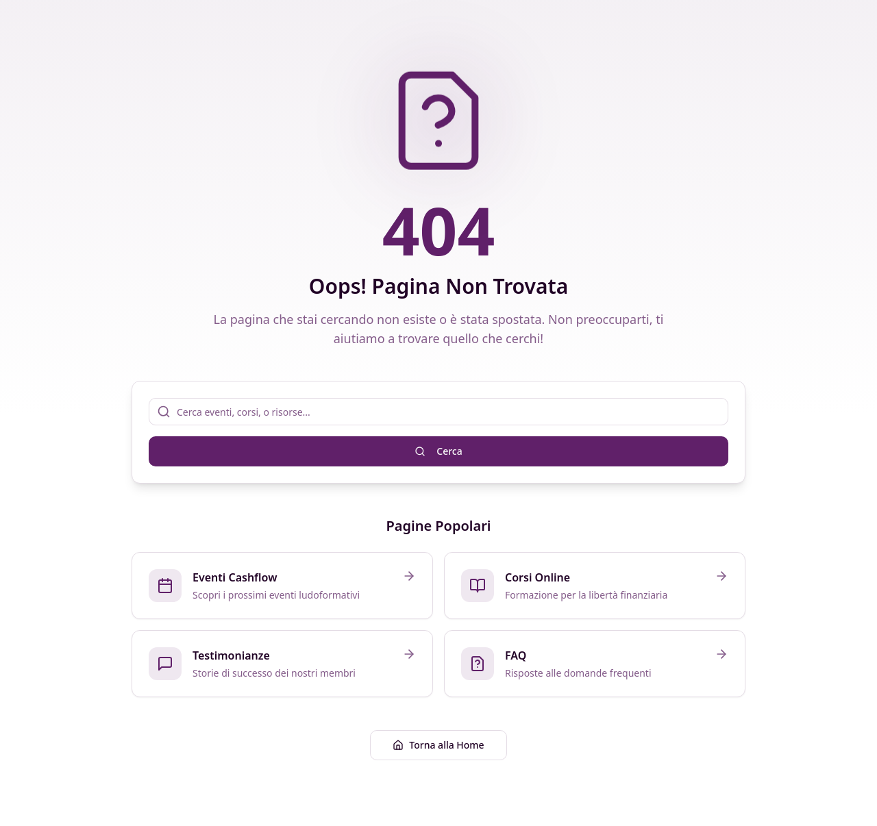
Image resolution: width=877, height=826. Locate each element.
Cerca (438, 451)
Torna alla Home (438, 744)
